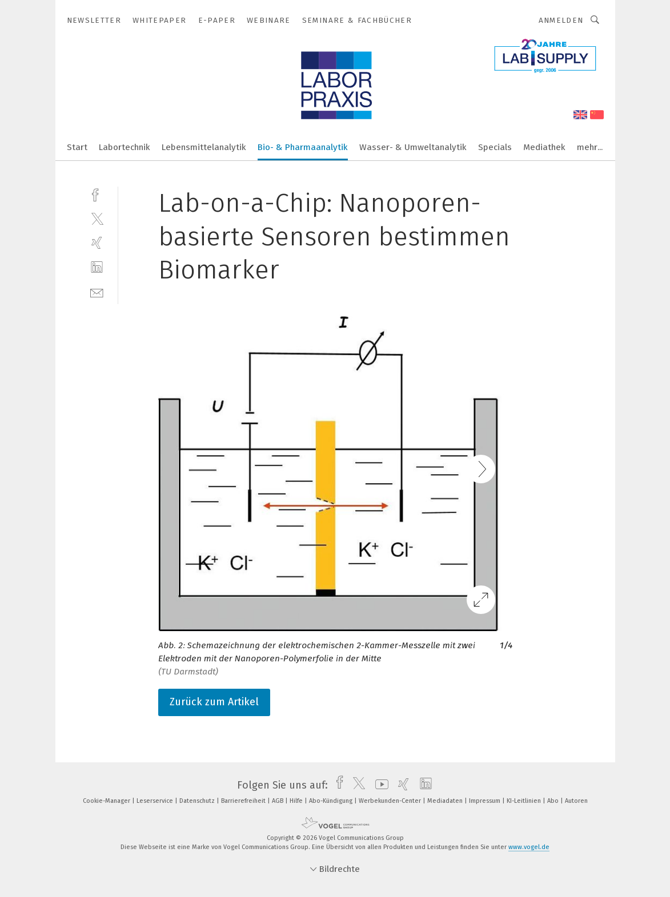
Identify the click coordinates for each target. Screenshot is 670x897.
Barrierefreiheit (244, 801)
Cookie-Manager (107, 801)
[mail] (97, 292)
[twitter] (97, 218)
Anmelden (561, 20)
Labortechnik (124, 147)
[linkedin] (97, 267)
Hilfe (297, 801)
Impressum (485, 801)
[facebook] (97, 194)
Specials (495, 147)
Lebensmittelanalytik (204, 147)
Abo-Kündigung (331, 801)
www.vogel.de (528, 847)
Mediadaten (445, 801)
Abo (553, 801)
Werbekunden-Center (391, 801)
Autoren (576, 801)
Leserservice (156, 801)
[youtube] (379, 785)
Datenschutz (197, 801)
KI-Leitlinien (525, 801)
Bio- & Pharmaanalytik (303, 147)
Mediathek (544, 147)
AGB (278, 801)
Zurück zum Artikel (214, 702)
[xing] (97, 243)
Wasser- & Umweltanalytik (413, 147)
